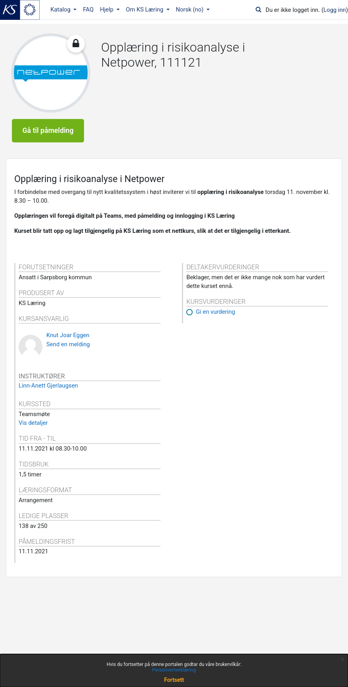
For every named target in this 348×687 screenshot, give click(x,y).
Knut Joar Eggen (68, 335)
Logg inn (334, 9)
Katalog (61, 9)
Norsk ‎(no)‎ (190, 9)
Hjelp (107, 9)
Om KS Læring (145, 9)
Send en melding (68, 344)
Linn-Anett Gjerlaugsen (48, 385)
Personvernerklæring (174, 670)
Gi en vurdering (215, 311)
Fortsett (174, 680)
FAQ (88, 9)
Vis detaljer (33, 422)
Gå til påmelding (48, 130)
